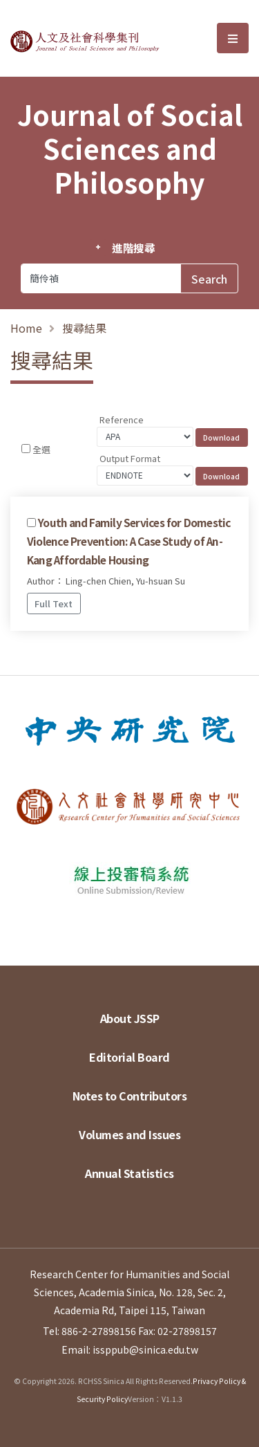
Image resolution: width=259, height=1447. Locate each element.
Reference (121, 419)
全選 (41, 449)
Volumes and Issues (129, 1134)
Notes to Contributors (130, 1095)
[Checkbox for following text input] (25, 448)
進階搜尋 (133, 247)
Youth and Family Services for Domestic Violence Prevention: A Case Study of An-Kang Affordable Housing (129, 541)
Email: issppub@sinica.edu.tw (129, 1349)
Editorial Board (129, 1057)
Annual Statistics (129, 1173)
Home (26, 328)
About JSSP (130, 1018)
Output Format (129, 458)
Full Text (54, 603)
